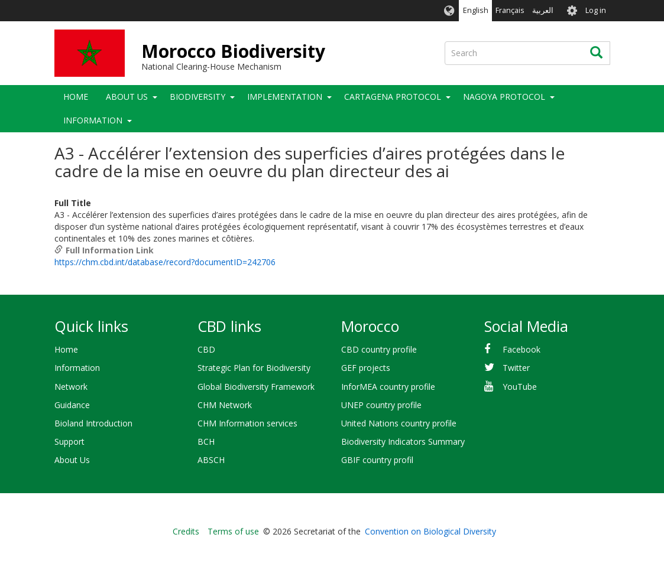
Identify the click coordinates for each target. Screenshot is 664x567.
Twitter (516, 367)
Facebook (521, 349)
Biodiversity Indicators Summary (403, 441)
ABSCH (211, 459)
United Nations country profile (398, 423)
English (475, 10)
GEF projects (365, 367)
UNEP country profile (381, 404)
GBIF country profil (377, 459)
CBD (206, 349)
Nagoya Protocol (504, 96)
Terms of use (233, 531)
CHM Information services (247, 423)
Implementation (284, 96)
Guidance (72, 404)
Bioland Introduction (93, 423)
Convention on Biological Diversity (430, 531)
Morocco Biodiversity (233, 51)
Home (75, 96)
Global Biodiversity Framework (256, 386)
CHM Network (224, 404)
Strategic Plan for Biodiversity (253, 367)
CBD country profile (379, 349)
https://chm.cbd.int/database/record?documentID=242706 (165, 262)
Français (509, 10)
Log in (595, 10)
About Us (127, 96)
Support (69, 441)
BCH (206, 441)
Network (71, 386)
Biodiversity (197, 96)
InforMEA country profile (388, 386)
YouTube (520, 386)
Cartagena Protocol (392, 96)
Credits (186, 531)
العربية (542, 10)
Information (92, 120)
